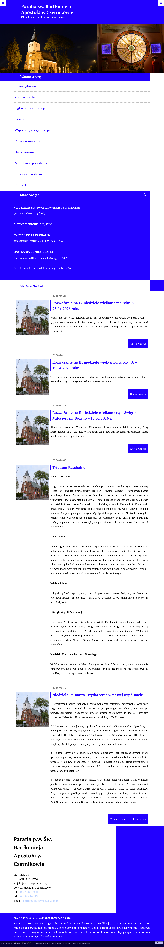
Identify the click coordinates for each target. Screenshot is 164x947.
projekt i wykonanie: (43, 918)
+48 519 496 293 (28, 896)
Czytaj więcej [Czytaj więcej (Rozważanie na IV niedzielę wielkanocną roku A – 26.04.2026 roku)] (138, 343)
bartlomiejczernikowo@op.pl (41, 900)
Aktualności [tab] (31, 285)
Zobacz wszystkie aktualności (128, 819)
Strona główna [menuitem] (25, 86)
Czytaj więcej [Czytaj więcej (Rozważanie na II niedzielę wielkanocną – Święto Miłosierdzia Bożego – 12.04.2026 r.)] (138, 448)
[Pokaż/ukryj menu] (161, 3)
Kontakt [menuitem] (20, 185)
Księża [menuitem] (19, 119)
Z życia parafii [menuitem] (25, 97)
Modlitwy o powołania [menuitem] (31, 163)
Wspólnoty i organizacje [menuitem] (32, 130)
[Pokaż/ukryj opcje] (3, 3)
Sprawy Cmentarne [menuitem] (29, 174)
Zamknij (159, 942)
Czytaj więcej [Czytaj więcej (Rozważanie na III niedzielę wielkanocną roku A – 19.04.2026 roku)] (138, 394)
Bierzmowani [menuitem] (24, 152)
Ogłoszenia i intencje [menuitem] (30, 108)
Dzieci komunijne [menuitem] (27, 141)
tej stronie (54, 943)
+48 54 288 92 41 (28, 892)
